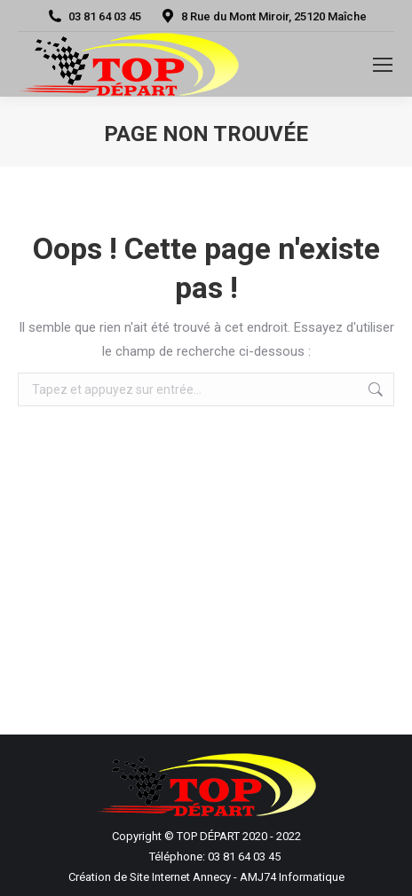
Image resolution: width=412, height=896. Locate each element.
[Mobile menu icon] (382, 64)
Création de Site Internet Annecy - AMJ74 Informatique (206, 877)
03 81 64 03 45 (93, 16)
